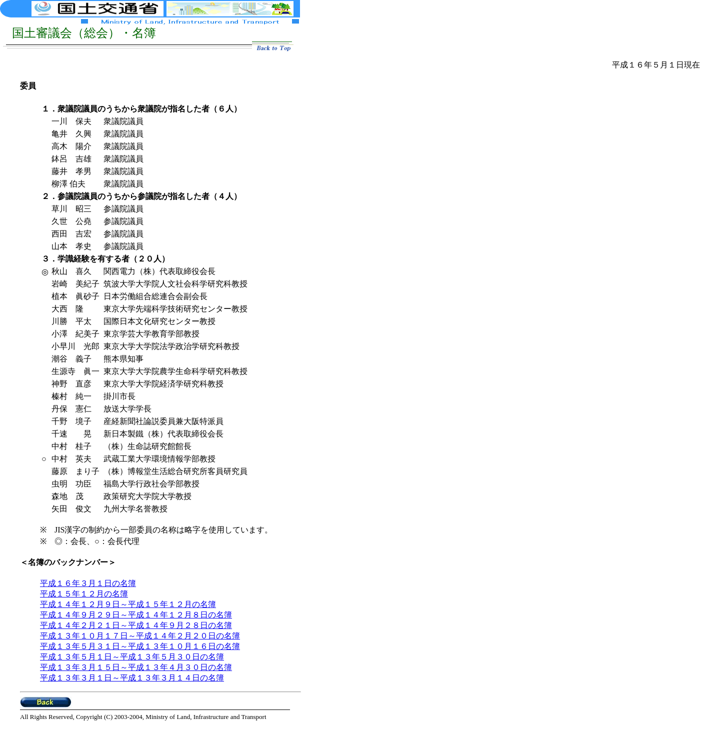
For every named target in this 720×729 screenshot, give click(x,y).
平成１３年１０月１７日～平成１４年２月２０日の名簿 (140, 636)
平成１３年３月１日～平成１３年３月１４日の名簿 (132, 678)
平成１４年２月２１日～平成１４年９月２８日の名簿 (136, 625)
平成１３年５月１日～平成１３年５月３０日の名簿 (132, 656)
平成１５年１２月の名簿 (84, 594)
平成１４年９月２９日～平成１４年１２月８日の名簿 (136, 614)
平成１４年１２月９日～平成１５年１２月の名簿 (128, 604)
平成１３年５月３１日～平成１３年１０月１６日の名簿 (140, 646)
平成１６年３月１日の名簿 (88, 583)
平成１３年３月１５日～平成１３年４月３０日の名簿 (136, 667)
